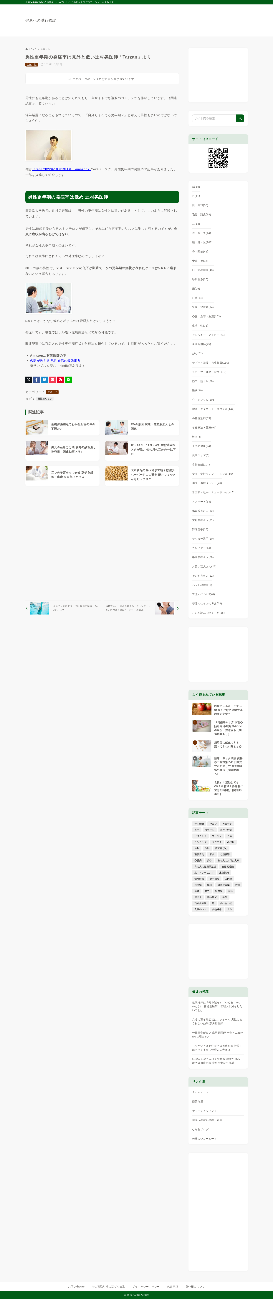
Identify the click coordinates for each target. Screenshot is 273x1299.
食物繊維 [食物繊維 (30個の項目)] (217, 909)
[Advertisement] (102, 543)
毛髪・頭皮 (201, 214)
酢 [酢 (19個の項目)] (213, 903)
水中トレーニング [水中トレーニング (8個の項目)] (204, 872)
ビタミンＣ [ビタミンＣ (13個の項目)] (200, 836)
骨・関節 (200, 251)
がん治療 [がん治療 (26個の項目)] (199, 823)
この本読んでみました (208, 612)
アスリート (201, 501)
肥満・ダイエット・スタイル (213, 409)
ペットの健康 (202, 584)
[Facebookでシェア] (36, 380)
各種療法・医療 (204, 427)
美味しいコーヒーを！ (206, 1138)
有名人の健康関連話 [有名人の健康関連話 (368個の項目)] (205, 866)
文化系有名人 (203, 520)
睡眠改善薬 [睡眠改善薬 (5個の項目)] (224, 885)
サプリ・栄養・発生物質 (210, 362)
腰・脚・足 (202, 242)
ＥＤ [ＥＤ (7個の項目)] (229, 909)
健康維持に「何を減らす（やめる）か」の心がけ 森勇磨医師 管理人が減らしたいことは (217, 1006)
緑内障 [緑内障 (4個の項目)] (218, 891)
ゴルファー (201, 547)
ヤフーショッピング (204, 1110)
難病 (196, 436)
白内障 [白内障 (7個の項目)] (228, 878)
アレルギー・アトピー (208, 334)
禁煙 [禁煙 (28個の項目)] (196, 891)
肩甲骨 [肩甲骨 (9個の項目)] (198, 897)
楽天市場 (197, 1101)
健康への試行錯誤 (40, 20)
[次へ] (141, 608)
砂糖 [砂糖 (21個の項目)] (237, 885)
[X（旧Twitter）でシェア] (28, 380)
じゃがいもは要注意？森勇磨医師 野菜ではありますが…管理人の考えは (217, 1047)
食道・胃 (200, 260)
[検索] (240, 118)
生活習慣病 (201, 344)
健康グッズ (201, 455)
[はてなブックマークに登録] (44, 380)
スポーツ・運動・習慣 (209, 371)
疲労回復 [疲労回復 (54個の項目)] (214, 878)
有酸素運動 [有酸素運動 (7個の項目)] (228, 866)
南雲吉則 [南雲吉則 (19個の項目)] (199, 854)
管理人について (203, 594)
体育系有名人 (203, 510)
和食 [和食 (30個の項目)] (212, 854)
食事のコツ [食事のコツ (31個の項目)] (200, 909)
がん (197, 353)
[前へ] (63, 608)
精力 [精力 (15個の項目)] (207, 891)
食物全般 (201, 464)
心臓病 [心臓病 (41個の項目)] (198, 860)
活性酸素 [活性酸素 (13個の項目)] (199, 878)
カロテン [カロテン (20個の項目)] (227, 823)
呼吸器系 (200, 279)
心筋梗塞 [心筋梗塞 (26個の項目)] (225, 854)
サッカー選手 (203, 538)
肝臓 (197, 297)
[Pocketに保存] (52, 380)
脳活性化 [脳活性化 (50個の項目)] (212, 897)
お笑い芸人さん (204, 566)
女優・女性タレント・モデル (213, 473)
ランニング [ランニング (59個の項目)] (200, 842)
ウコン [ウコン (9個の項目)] (213, 823)
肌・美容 (200, 205)
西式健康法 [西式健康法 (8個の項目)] (200, 903)
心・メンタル (204, 399)
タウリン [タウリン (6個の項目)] (209, 830)
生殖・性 (45, 49)
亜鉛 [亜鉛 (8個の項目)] (196, 848)
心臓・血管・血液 (206, 316)
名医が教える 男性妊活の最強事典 (55, 360)
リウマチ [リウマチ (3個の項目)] (217, 842)
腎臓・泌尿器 (203, 307)
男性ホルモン (45, 398)
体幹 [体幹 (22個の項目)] (207, 848)
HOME (30, 49)
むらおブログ (200, 1129)
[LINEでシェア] (68, 380)
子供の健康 (201, 446)
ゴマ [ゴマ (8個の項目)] (196, 830)
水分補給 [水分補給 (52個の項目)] (224, 872)
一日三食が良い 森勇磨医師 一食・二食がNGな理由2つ (217, 1034)
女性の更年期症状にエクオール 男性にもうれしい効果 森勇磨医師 (217, 1021)
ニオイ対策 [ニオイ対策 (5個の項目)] (226, 830)
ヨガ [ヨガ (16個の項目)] (229, 836)
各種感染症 (201, 418)
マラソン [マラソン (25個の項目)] (217, 836)
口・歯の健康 (203, 270)
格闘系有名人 (203, 557)
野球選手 (200, 529)
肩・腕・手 (201, 233)
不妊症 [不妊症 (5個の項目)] (230, 842)
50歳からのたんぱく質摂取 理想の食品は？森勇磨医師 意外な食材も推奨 (216, 1060)
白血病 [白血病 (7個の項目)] (198, 885)
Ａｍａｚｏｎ (200, 1092)
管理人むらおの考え (207, 603)
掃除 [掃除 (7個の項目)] (209, 860)
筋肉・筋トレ (203, 381)
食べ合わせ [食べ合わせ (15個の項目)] (226, 903)
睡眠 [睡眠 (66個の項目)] (209, 885)
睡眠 (197, 390)
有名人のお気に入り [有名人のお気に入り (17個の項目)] (228, 860)
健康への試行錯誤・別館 (207, 1120)
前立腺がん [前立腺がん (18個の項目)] (221, 848)
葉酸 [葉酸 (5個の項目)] (224, 897)
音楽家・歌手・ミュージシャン (214, 492)
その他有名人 (203, 575)
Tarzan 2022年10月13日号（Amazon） (61, 169)
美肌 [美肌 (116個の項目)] (230, 891)
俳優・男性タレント (207, 483)
